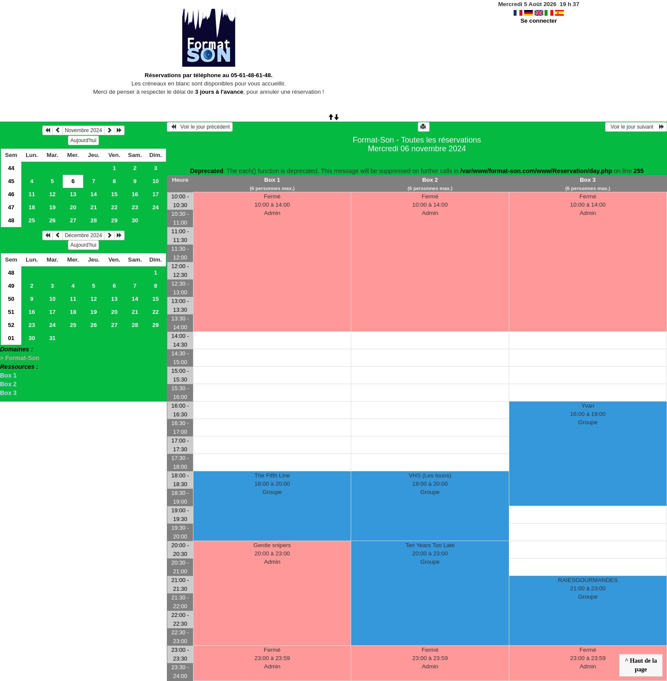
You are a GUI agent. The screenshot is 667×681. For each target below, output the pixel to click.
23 (135, 207)
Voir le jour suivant (636, 127)
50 (11, 299)
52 (11, 325)
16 (135, 194)
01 (11, 338)
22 (114, 207)
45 (11, 181)
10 (155, 181)
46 (11, 194)
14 (94, 194)
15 (114, 194)
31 (52, 338)
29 (114, 220)
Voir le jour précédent (199, 127)
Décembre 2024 (83, 235)
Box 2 (8, 384)
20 (73, 207)
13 (73, 194)
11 (32, 194)
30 (135, 220)
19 (52, 207)
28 (94, 220)
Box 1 (8, 375)
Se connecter (539, 20)
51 (11, 312)
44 (11, 168)
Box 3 (8, 392)
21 (94, 207)
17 (155, 194)
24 (155, 207)
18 (32, 207)
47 (11, 207)
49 (11, 286)
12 (52, 194)
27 (73, 220)
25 (32, 220)
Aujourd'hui (84, 140)
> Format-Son (20, 357)
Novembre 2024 (83, 130)
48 (11, 220)
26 (52, 220)
